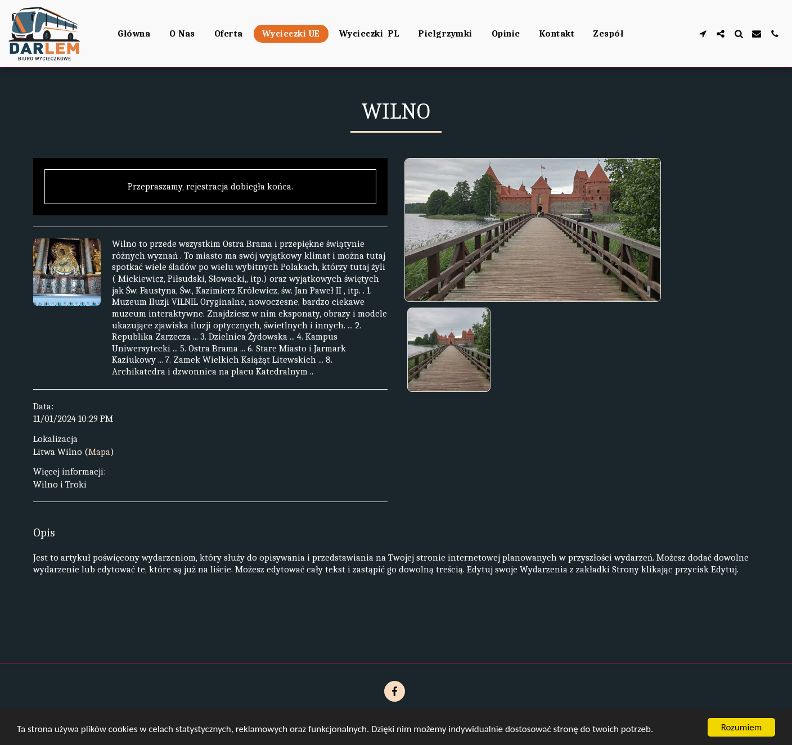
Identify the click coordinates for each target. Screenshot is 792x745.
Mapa (99, 451)
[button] (702, 33)
